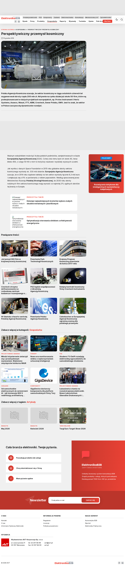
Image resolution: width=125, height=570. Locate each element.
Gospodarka (52, 21)
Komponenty (48, 17)
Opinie (91, 21)
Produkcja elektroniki (30, 17)
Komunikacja (79, 17)
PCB (40, 17)
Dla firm (107, 21)
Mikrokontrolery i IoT (91, 17)
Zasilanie (57, 17)
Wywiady (72, 21)
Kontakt (4, 520)
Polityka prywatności (50, 526)
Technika (82, 21)
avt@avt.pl (48, 543)
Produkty (41, 21)
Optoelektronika (105, 17)
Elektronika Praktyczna (93, 526)
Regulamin (47, 520)
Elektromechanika (67, 17)
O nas (3, 523)
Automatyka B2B (91, 520)
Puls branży (100, 21)
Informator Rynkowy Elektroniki (12, 526)
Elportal (87, 523)
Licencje (46, 523)
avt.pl (46, 545)
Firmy (32, 21)
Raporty (63, 21)
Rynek (25, 21)
